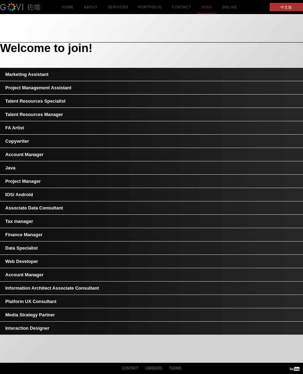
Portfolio (150, 9)
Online (230, 9)
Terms (175, 368)
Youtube (294, 369)
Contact (181, 9)
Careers (153, 368)
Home (68, 9)
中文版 (286, 7)
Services (118, 9)
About (91, 9)
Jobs (206, 9)
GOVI (28, 7)
